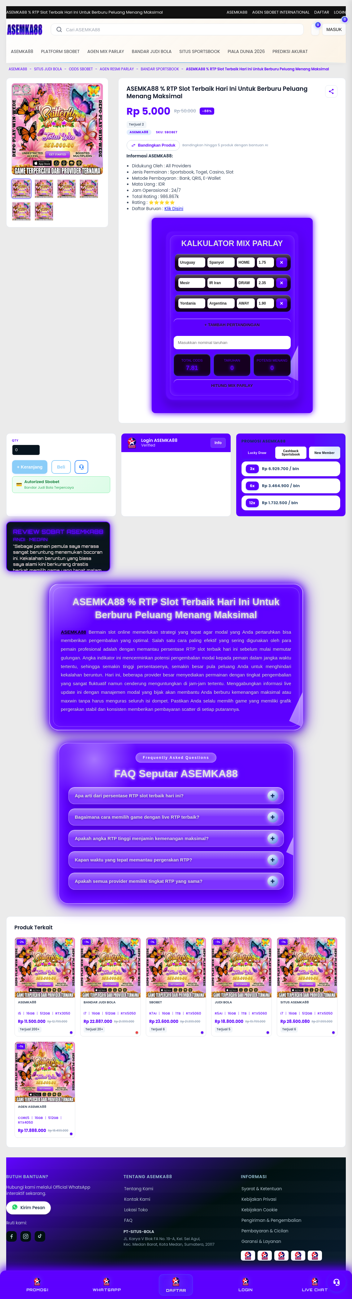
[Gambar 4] (89, 189)
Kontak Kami (137, 1199)
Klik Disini (173, 209)
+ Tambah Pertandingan (231, 325)
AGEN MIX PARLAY (105, 51)
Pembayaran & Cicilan (264, 1231)
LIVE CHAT (315, 1285)
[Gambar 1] (21, 189)
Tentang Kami (138, 1189)
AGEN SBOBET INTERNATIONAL (281, 12)
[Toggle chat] (336, 1282)
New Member (325, 453)
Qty (15, 440)
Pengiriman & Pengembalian (271, 1220)
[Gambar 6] (44, 211)
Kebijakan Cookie (259, 1210)
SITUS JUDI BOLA (48, 69)
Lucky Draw (257, 453)
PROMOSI (37, 1285)
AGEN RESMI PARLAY (117, 69)
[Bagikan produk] (331, 91)
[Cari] (59, 29)
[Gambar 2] (44, 189)
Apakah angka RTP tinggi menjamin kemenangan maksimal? (142, 838)
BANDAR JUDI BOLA (152, 51)
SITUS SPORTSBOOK (199, 51)
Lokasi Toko (136, 1210)
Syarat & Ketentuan (261, 1189)
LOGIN (340, 12)
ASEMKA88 (237, 12)
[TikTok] (40, 1236)
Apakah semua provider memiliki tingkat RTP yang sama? (138, 881)
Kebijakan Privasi (258, 1199)
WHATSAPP (107, 1285)
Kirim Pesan (28, 1208)
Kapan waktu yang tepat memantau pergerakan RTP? (133, 859)
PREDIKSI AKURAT (290, 51)
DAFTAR (321, 12)
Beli (61, 467)
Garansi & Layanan (261, 1241)
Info (218, 442)
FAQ (128, 1220)
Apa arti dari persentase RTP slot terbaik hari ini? (129, 795)
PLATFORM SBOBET (60, 51)
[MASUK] (334, 29)
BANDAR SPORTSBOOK (160, 69)
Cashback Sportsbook (291, 452)
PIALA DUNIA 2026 (246, 51)
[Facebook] (11, 1236)
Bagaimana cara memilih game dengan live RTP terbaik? (137, 817)
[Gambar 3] (66, 189)
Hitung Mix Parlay (232, 385)
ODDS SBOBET (81, 69)
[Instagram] (25, 1236)
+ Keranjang (30, 467)
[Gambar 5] (21, 211)
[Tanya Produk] (81, 467)
